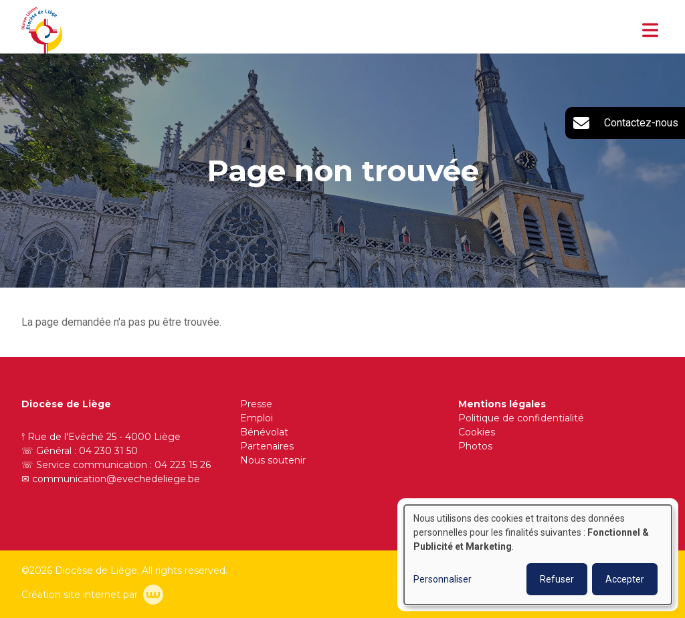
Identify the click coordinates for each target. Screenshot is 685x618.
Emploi (256, 418)
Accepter (624, 579)
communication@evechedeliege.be (116, 479)
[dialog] (538, 555)
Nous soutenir (273, 460)
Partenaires (267, 446)
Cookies (476, 432)
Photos (475, 446)
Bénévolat (264, 432)
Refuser (557, 579)
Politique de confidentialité (521, 418)
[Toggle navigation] (650, 30)
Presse (256, 404)
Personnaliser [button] (442, 579)
